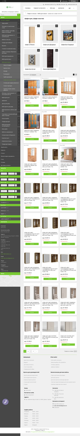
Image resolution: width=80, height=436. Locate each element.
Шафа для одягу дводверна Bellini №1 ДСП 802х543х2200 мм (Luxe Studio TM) (32, 304)
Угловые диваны (55, 364)
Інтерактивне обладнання (8, 135)
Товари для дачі (6, 121)
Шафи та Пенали (29, 44)
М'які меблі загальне (56, 360)
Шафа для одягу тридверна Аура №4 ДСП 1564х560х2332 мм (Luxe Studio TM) (50, 199)
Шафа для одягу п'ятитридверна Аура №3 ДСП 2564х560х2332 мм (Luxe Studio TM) (68, 234)
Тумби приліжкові (8, 77)
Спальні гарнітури (8, 86)
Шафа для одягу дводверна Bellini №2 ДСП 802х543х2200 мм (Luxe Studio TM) (50, 304)
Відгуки (26, 362)
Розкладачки (6, 74)
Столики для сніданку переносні (11, 83)
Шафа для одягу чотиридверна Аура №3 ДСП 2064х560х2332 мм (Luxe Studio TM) (31, 234)
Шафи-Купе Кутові (30, 69)
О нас (2, 159)
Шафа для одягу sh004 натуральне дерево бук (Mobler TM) (30, 165)
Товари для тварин (6, 144)
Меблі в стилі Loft (6, 39)
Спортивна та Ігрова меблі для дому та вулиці (9, 114)
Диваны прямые (55, 367)
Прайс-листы (4, 147)
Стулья (25, 384)
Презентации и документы (7, 156)
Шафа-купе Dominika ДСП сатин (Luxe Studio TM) (67, 336)
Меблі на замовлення (7, 132)
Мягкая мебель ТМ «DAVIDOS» (58, 362)
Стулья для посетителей (30, 382)
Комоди (5, 71)
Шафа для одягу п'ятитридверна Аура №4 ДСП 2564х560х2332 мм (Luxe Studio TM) (68, 269)
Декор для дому (6, 103)
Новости (3, 150)
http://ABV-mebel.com (6, 254)
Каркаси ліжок (7, 68)
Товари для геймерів (7, 42)
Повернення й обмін (29, 369)
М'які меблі (4, 129)
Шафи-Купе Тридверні (67, 44)
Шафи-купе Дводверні (49, 44)
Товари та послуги (39, 8)
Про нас (52, 8)
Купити (32, 105)
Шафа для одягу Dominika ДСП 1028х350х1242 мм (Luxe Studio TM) (50, 337)
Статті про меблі (28, 367)
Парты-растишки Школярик (58, 375)
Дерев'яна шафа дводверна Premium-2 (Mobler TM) (49, 97)
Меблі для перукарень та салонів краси (8, 35)
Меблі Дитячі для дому (7, 106)
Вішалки (4, 45)
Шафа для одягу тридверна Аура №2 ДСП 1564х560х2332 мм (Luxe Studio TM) (32, 199)
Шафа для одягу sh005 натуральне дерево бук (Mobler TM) (67, 165)
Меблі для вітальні (6, 59)
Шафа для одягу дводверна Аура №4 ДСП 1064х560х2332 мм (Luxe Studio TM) (50, 165)
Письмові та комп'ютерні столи (8, 27)
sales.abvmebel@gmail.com (7, 258)
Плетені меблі (5, 118)
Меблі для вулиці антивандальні (6, 125)
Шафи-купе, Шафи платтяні (10, 80)
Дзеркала (4, 100)
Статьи (3, 153)
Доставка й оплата (28, 364)
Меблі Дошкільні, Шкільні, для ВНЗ (9, 110)
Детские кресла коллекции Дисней (59, 379)
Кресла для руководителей (31, 375)
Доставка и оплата (5, 165)
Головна (27, 8)
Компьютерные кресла (30, 379)
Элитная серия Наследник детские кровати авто (63, 382)
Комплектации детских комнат (59, 384)
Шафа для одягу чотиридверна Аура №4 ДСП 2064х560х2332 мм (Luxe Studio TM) (49, 269)
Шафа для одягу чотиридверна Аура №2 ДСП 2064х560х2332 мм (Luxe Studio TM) (68, 199)
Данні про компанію (29, 360)
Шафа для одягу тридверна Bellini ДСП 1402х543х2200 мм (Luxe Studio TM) (31, 337)
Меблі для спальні (6, 62)
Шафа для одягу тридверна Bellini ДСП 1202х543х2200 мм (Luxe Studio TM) (68, 304)
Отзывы (3, 162)
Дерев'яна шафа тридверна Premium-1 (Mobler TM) (31, 97)
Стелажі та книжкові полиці (9, 48)
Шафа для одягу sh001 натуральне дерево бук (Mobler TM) (67, 98)
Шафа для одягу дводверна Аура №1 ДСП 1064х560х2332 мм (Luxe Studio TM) (32, 269)
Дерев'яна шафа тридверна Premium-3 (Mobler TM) (31, 131)
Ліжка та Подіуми (7, 65)
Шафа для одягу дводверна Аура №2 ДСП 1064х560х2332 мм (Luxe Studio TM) (50, 234)
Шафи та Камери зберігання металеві (9, 52)
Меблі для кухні (6, 97)
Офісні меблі (5, 23)
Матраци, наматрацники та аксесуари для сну (9, 93)
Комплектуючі (5, 138)
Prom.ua (47, 429)
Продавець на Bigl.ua (40, 430)
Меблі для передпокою (7, 56)
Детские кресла (55, 377)
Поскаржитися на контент (36, 431)
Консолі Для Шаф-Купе (49, 69)
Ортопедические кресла (30, 377)
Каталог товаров (5, 20)
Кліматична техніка (7, 141)
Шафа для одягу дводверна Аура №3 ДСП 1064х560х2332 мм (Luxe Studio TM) (68, 132)
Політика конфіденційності (48, 431)
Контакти (61, 8)
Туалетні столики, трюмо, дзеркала (9, 89)
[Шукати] (18, 15)
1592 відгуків (65, 1)
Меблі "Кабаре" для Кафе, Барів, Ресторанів (8, 31)
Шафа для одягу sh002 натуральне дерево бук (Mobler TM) (48, 132)
